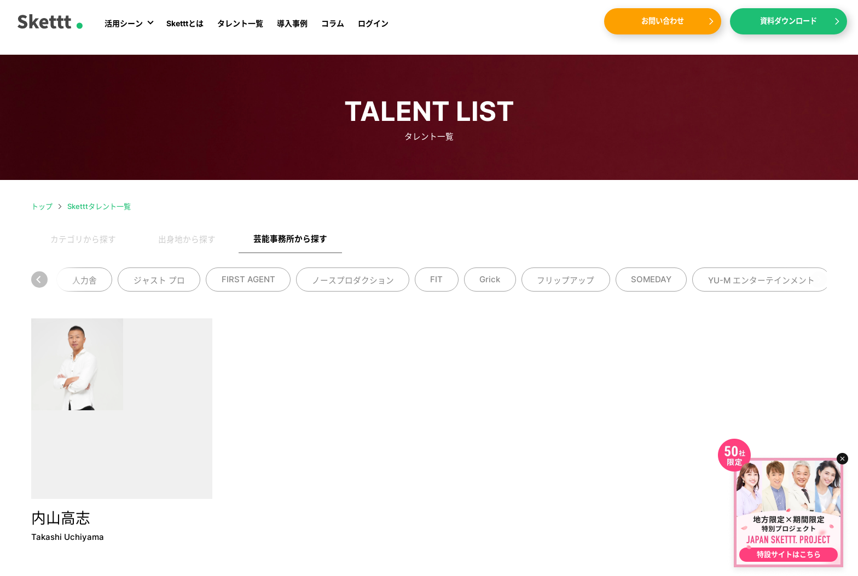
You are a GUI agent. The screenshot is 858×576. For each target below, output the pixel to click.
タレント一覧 (240, 28)
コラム (332, 28)
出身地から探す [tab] (187, 240)
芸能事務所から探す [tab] (290, 239)
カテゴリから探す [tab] (83, 240)
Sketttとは (185, 28)
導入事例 (292, 28)
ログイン (373, 28)
